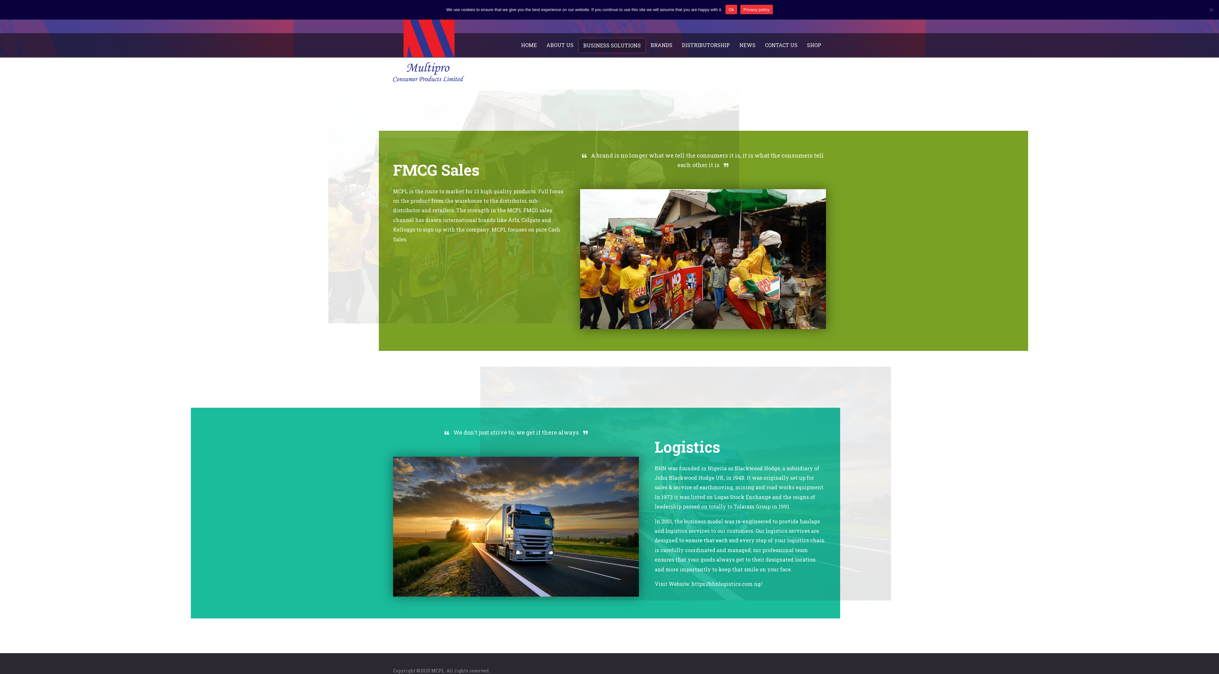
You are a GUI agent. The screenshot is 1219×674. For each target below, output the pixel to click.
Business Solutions (612, 45)
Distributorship (706, 45)
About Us (559, 45)
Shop (814, 45)
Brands (661, 45)
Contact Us (781, 45)
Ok (731, 9)
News (747, 45)
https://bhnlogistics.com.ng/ (726, 584)
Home (529, 45)
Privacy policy (756, 9)
